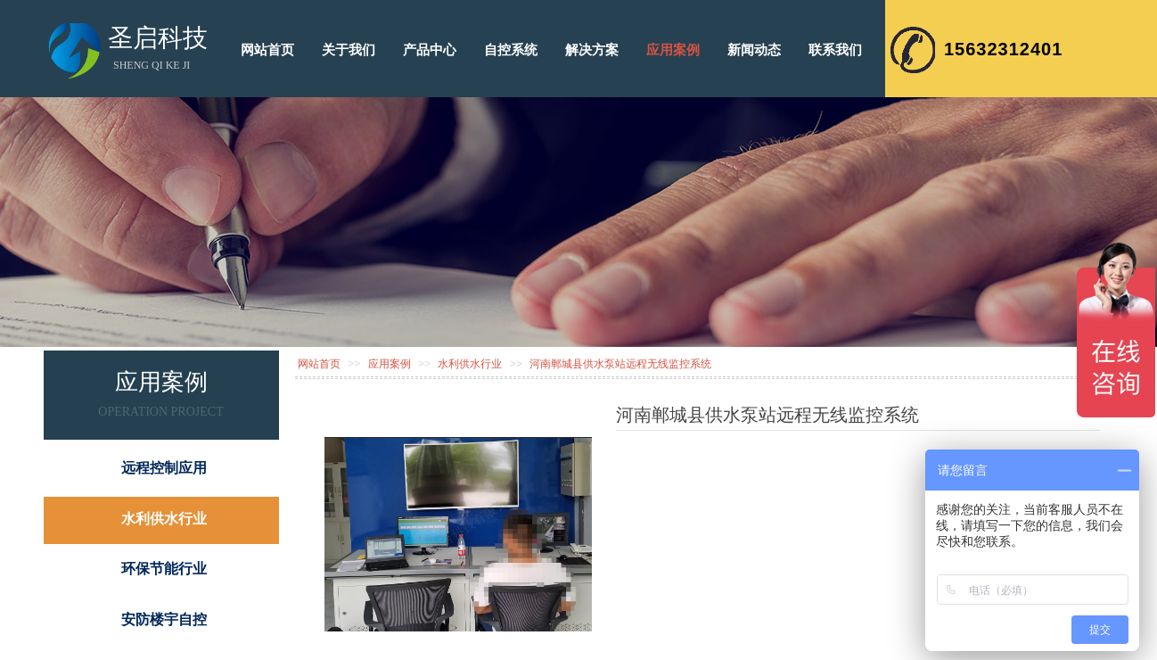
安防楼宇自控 (164, 619)
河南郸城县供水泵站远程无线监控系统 (620, 364)
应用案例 (389, 364)
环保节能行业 (164, 568)
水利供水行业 (470, 364)
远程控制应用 (164, 467)
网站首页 (319, 364)
